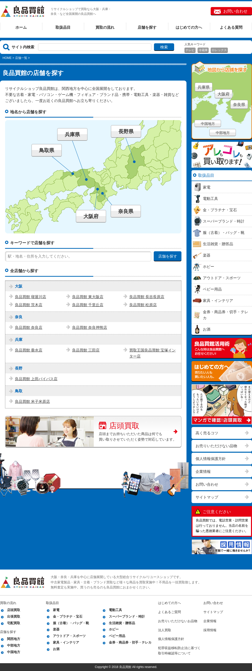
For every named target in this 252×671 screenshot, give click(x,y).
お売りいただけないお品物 (177, 621)
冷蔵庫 (203, 50)
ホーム (21, 27)
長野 (18, 368)
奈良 (18, 317)
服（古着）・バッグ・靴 (71, 623)
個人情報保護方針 (211, 458)
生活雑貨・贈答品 (122, 623)
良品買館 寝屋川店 (30, 297)
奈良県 (125, 211)
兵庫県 (72, 134)
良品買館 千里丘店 (87, 305)
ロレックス (219, 50)
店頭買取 (119, 425)
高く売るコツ (207, 433)
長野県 (126, 131)
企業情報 (203, 471)
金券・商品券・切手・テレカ (130, 642)
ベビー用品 (117, 636)
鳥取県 (46, 150)
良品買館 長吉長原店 (146, 297)
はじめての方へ (189, 27)
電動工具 (115, 610)
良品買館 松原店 (143, 305)
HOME (7, 58)
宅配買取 (13, 623)
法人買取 (164, 630)
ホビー (114, 629)
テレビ (190, 50)
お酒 (56, 649)
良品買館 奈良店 (28, 327)
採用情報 (209, 630)
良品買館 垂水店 (28, 350)
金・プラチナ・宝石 (67, 616)
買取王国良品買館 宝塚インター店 (152, 353)
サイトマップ (207, 497)
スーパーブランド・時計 (127, 616)
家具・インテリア (66, 642)
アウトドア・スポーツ (69, 636)
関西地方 (13, 639)
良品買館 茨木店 (28, 305)
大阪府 (91, 216)
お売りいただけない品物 (216, 446)
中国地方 (208, 124)
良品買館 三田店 (86, 350)
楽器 (56, 629)
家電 (56, 610)
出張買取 (13, 616)
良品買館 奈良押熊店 (89, 327)
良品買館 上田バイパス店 (36, 379)
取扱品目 (63, 27)
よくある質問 (231, 27)
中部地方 (223, 133)
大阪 (18, 286)
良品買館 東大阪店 (87, 297)
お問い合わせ (235, 11)
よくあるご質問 (169, 612)
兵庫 (18, 339)
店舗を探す (147, 27)
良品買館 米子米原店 (32, 401)
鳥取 (18, 391)
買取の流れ (105, 27)
